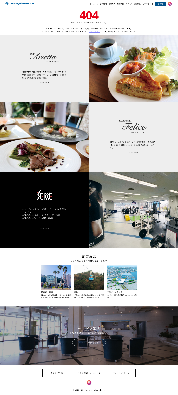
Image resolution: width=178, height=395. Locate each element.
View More (44, 82)
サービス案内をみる (89, 342)
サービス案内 (102, 4)
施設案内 (120, 4)
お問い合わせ (148, 4)
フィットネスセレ (121, 373)
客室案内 (112, 4)
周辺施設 (137, 4)
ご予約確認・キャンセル (89, 373)
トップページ (94, 31)
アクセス (129, 4)
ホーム (92, 4)
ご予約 (160, 4)
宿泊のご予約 (56, 373)
